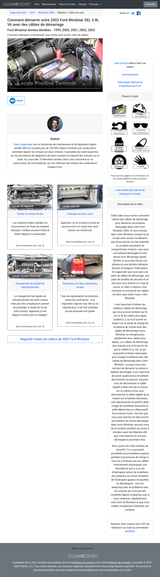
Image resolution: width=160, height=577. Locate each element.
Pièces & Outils (67, 4)
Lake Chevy (120, 63)
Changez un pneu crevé (80, 213)
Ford (32, 12)
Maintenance (49, 4)
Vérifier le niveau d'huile (30, 213)
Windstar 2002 (46, 12)
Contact (82, 4)
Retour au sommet (82, 548)
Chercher (150, 4)
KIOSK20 (130, 531)
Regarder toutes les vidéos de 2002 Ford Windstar (55, 339)
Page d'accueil (18, 12)
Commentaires (130, 74)
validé (16, 101)
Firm (36, 4)
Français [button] (94, 4)
